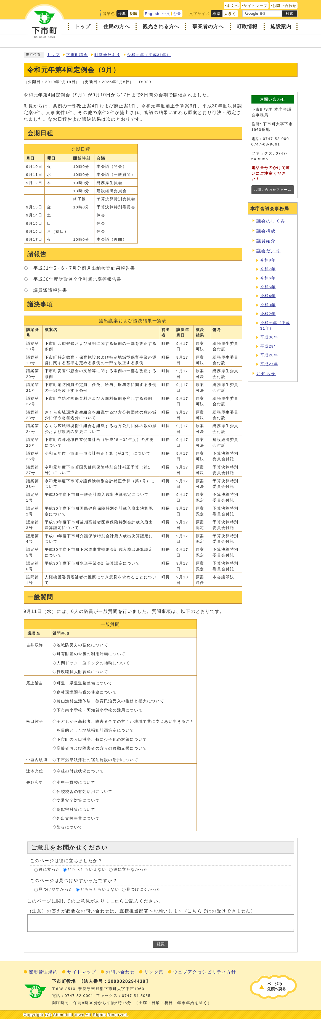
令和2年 (268, 314)
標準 (122, 14)
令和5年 (268, 287)
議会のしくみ (271, 221)
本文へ (233, 6)
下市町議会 (77, 55)
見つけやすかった (56, 890)
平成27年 (269, 364)
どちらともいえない (86, 869)
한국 (177, 14)
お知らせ (266, 373)
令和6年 (268, 278)
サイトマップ (255, 6)
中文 (166, 14)
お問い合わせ (284, 6)
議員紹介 (266, 241)
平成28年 (269, 355)
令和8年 (268, 260)
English (152, 14)
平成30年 (269, 337)
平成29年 (269, 346)
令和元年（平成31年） (149, 55)
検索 (289, 13)
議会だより (268, 250)
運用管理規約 (43, 972)
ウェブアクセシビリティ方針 (204, 972)
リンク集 (153, 972)
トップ (53, 55)
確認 (161, 944)
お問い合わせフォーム (272, 189)
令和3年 (268, 305)
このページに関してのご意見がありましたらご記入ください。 (95, 901)
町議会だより (107, 55)
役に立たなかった (130, 869)
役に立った (49, 869)
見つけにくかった (143, 890)
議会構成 (266, 231)
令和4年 (268, 296)
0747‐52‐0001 (79, 996)
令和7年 (268, 269)
